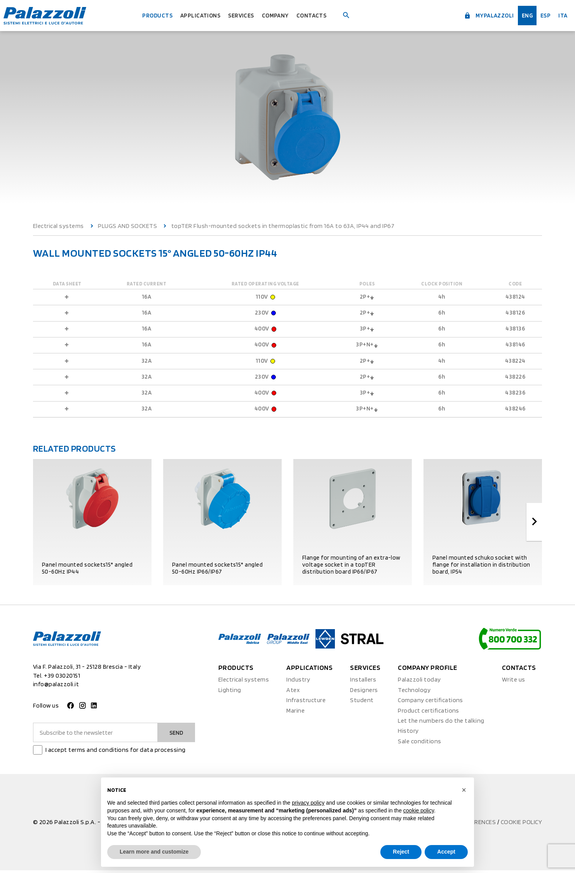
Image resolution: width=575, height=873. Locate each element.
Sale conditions (419, 743)
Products (148, 15)
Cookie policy (521, 824)
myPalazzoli (478, 15)
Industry (298, 682)
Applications (197, 15)
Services (243, 15)
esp (541, 15)
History (408, 733)
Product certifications (428, 712)
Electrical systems (58, 226)
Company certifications (430, 702)
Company (281, 15)
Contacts (322, 15)
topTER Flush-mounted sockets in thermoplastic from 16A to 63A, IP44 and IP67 (282, 226)
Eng (521, 15)
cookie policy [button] (418, 810)
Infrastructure (306, 702)
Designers (364, 692)
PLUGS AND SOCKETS (127, 226)
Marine (295, 712)
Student (361, 702)
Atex (293, 692)
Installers (363, 682)
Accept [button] (446, 852)
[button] (464, 790)
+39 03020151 (62, 678)
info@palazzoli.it (56, 686)
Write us (513, 682)
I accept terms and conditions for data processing (115, 752)
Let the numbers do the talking (441, 723)
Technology (414, 692)
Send (175, 734)
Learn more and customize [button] (154, 852)
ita (560, 15)
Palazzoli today (419, 682)
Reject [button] (401, 852)
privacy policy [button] (308, 803)
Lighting (229, 692)
